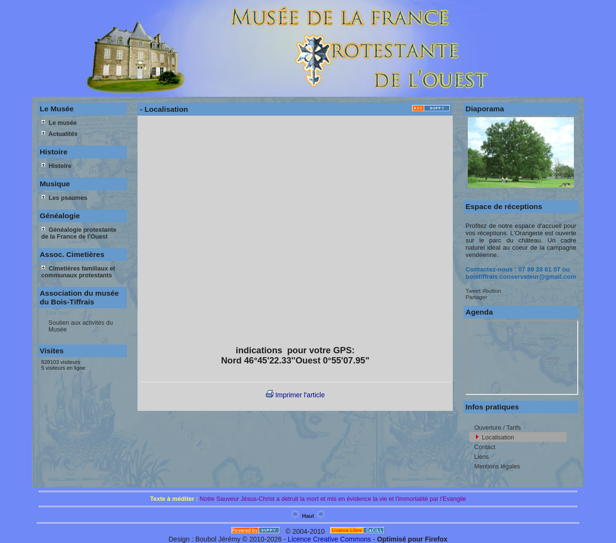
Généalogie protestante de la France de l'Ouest (78, 233)
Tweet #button (483, 290)
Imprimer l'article (295, 395)
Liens (481, 456)
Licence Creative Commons (329, 539)
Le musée (59, 123)
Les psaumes (64, 198)
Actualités (59, 134)
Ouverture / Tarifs (497, 427)
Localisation (498, 437)
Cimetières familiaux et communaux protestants (78, 272)
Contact (484, 447)
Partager (476, 297)
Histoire (56, 166)
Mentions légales (497, 466)
